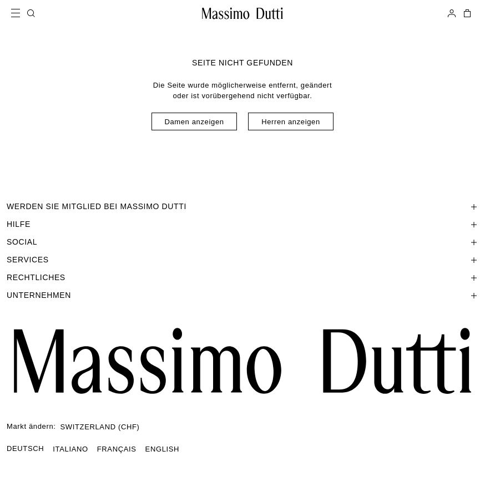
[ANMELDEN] (451, 13)
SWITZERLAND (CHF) (100, 427)
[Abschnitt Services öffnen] (242, 259)
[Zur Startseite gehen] (242, 13)
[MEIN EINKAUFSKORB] (466, 13)
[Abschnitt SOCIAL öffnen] (242, 242)
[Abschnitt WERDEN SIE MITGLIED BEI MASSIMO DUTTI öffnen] (242, 206)
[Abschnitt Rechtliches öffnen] (242, 277)
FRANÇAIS (117, 449)
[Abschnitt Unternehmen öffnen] (242, 295)
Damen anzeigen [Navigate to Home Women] (194, 122)
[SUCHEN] (31, 13)
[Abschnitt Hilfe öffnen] (242, 224)
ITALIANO (70, 449)
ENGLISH (162, 449)
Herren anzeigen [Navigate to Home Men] (290, 122)
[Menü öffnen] (19, 13)
